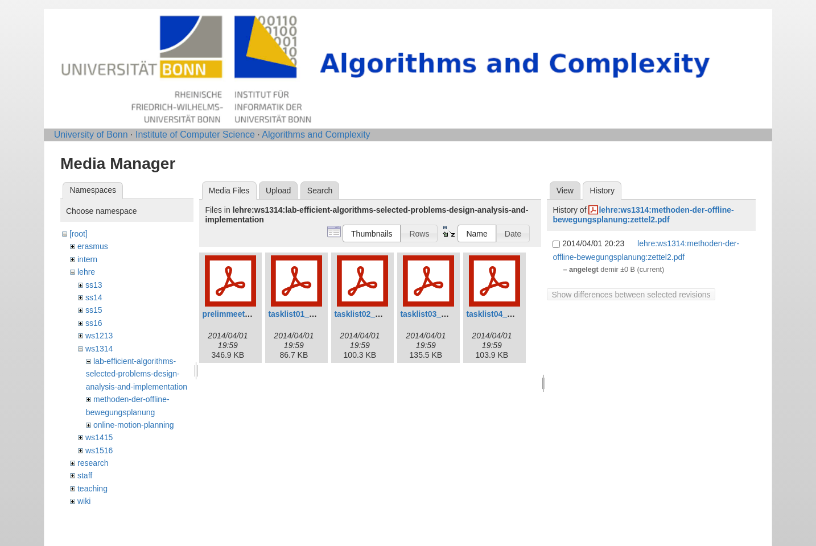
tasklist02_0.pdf (364, 313)
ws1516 (99, 450)
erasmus (92, 246)
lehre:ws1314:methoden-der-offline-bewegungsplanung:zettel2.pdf (643, 214)
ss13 (93, 284)
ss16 (93, 323)
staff (84, 475)
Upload (278, 190)
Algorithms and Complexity (316, 134)
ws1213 (99, 335)
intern (87, 259)
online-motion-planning (133, 424)
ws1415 (99, 437)
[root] (78, 233)
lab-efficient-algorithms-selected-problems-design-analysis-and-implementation (136, 374)
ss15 (93, 310)
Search (319, 190)
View (565, 190)
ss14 (93, 297)
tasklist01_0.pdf (298, 313)
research (92, 463)
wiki (83, 501)
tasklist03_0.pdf (430, 313)
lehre (86, 271)
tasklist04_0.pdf (496, 313)
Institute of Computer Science (195, 134)
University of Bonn (91, 134)
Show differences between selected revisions (630, 294)
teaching (92, 488)
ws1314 (99, 348)
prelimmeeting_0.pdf (241, 313)
